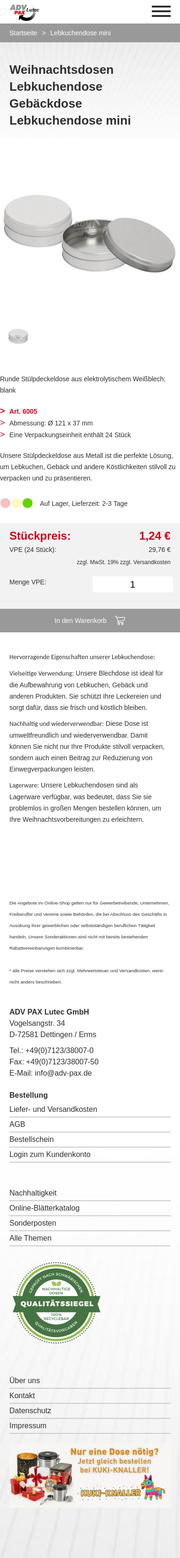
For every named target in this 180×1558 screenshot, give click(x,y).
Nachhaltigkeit (33, 1193)
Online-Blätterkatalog (44, 1208)
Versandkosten (152, 562)
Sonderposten (32, 1223)
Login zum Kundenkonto (50, 1154)
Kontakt (22, 1396)
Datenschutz (30, 1411)
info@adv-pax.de (63, 1073)
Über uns (24, 1381)
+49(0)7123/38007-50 (62, 1062)
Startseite (23, 33)
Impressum (28, 1426)
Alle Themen (30, 1238)
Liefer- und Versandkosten (53, 1109)
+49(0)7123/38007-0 (59, 1050)
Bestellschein (31, 1139)
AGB (17, 1124)
